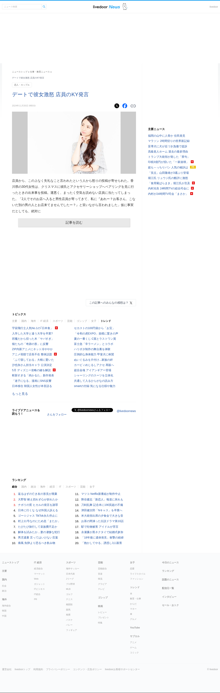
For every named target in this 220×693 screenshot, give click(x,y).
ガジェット (39, 584)
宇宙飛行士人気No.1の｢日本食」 (32, 328)
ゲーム (133, 647)
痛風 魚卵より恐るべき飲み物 (36, 542)
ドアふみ (125, 6)
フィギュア (71, 630)
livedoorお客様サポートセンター (122, 669)
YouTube (135, 627)
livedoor (214, 6)
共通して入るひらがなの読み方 (93, 380)
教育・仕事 (135, 598)
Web (36, 579)
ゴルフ (69, 594)
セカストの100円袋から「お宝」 (94, 328)
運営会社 (7, 669)
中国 (4, 616)
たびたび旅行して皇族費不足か (37, 526)
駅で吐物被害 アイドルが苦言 (99, 526)
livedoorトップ (22, 669)
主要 (14, 320)
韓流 (100, 579)
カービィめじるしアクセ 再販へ (94, 365)
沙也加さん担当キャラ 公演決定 (32, 365)
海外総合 (6, 605)
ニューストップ (19, 72)
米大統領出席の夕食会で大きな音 (102, 515)
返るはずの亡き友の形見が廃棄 (37, 493)
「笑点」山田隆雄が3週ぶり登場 (168, 172)
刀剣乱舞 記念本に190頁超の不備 (102, 504)
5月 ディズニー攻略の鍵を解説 (31, 370)
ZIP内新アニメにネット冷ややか (32, 349)
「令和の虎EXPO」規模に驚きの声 (96, 333)
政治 (33, 486)
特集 (100, 622)
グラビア (102, 584)
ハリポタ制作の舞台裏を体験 (92, 349)
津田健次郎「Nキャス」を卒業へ (101, 510)
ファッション (136, 579)
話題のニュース (170, 579)
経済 (52, 486)
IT (60, 486)
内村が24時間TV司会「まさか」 (168, 193)
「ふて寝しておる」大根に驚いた (33, 359)
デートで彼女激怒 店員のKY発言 (50, 94)
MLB (68, 589)
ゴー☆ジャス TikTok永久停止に (38, 515)
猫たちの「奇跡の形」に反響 (30, 343)
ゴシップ (82, 320)
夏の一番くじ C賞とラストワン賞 (95, 338)
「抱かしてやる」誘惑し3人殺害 (101, 542)
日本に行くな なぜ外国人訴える (38, 510)
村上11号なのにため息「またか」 (39, 521)
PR (35, 599)
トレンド (106, 320)
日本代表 (70, 574)
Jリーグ (70, 579)
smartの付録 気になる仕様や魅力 (94, 386)
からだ (133, 604)
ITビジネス (39, 589)
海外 (33, 320)
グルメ (133, 619)
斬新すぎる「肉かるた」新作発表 (33, 375)
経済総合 (38, 568)
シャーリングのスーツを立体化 (93, 375)
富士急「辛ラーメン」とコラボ (93, 343)
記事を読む (74, 222)
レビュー (102, 612)
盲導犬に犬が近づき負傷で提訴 (167, 146)
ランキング (168, 571)
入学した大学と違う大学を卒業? (32, 333)
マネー (133, 609)
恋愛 (132, 568)
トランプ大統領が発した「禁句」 (169, 156)
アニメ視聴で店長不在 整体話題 (32, 354)
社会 (4, 586)
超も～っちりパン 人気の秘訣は (168, 167)
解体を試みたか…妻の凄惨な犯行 (39, 532)
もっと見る (20, 393)
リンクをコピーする (133, 106)
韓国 (4, 610)
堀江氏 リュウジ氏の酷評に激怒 (168, 178)
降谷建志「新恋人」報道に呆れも (102, 499)
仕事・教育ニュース (40, 72)
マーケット (39, 574)
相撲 (68, 614)
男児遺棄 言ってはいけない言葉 (38, 537)
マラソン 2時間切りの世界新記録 (169, 140)
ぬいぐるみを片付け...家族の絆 (93, 359)
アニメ (133, 642)
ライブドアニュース (106, 7)
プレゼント (103, 617)
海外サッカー (72, 568)
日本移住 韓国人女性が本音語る (32, 386)
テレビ (101, 589)
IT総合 (37, 594)
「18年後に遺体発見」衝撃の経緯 (102, 537)
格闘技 (69, 604)
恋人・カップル (22, 85)
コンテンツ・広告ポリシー (87, 669)
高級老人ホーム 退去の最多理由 (168, 151)
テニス (69, 599)
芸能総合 (102, 568)
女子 (93, 320)
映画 (100, 606)
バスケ (69, 620)
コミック (134, 652)
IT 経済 (44, 320)
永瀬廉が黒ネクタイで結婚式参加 (102, 532)
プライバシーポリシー (58, 669)
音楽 (100, 574)
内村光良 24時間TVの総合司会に (168, 188)
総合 (14, 486)
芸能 (69, 320)
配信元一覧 (168, 588)
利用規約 (38, 669)
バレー (69, 625)
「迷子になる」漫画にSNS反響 (31, 380)
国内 (24, 320)
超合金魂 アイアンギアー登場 (92, 370)
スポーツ (58, 320)
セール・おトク (170, 605)
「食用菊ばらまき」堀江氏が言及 (169, 183)
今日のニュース (170, 562)
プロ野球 (70, 584)
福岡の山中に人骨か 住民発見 (166, 135)
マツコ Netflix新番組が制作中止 (101, 493)
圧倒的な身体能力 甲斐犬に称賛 (94, 354)
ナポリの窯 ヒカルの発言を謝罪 (38, 504)
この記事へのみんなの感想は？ (108, 302)
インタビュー (169, 596)
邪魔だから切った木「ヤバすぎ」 (33, 338)
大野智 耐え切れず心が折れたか (38, 499)
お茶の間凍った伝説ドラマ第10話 (102, 521)
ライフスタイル (137, 574)
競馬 (68, 609)
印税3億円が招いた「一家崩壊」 (168, 162)
